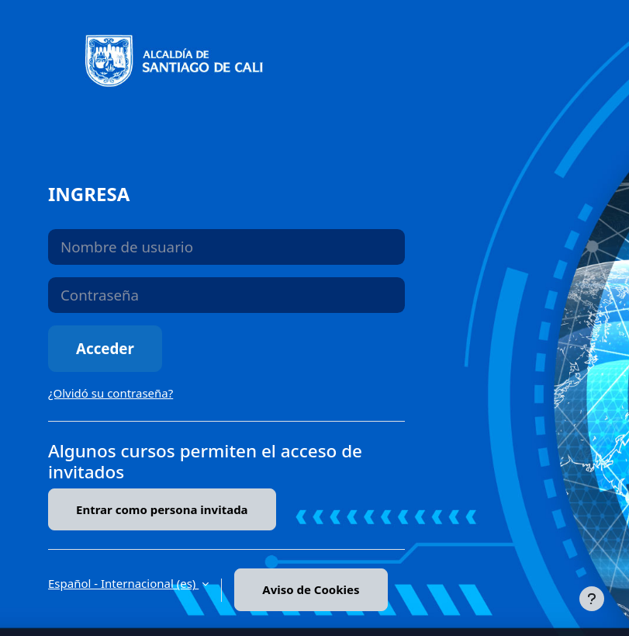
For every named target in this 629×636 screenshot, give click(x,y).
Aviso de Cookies (310, 589)
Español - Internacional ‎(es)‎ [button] (123, 583)
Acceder (105, 348)
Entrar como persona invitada (162, 509)
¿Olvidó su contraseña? (110, 393)
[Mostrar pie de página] (591, 598)
